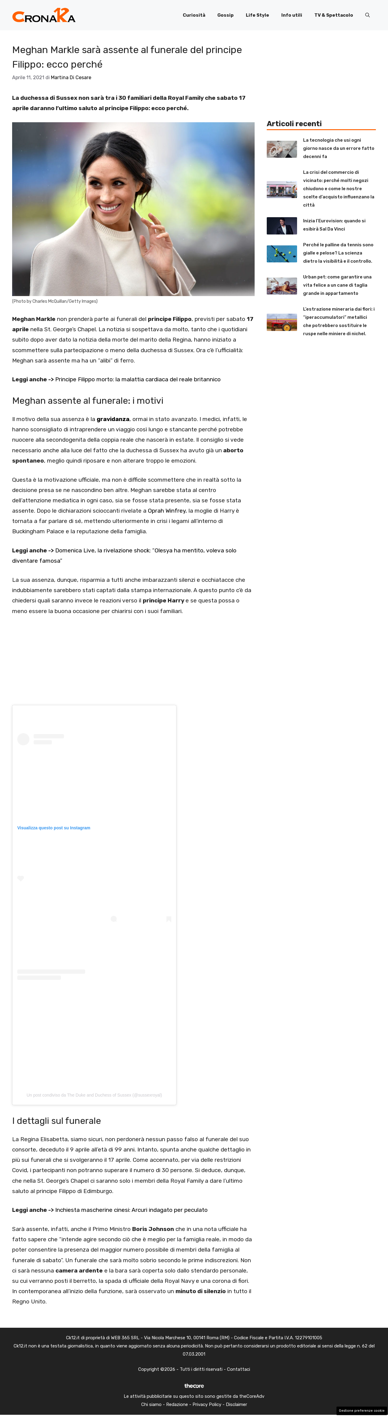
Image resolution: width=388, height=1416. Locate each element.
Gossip (225, 15)
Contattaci (238, 1369)
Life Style (257, 15)
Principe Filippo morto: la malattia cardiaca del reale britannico (138, 379)
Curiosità (194, 15)
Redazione (177, 1404)
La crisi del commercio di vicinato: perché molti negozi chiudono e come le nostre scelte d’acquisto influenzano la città (338, 189)
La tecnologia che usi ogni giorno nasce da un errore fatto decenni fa (338, 148)
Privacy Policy (206, 1404)
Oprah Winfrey (167, 510)
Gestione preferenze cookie (362, 1411)
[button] (367, 15)
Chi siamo (151, 1404)
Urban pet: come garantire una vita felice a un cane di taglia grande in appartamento (337, 285)
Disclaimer (236, 1404)
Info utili (291, 15)
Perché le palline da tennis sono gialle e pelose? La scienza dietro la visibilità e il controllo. (338, 253)
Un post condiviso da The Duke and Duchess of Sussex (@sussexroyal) (94, 1095)
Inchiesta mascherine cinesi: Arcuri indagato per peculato (131, 1209)
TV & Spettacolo (333, 15)
